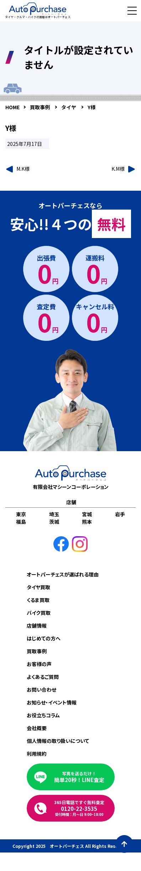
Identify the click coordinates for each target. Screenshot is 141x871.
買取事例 (37, 651)
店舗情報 (37, 625)
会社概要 (37, 728)
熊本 (87, 521)
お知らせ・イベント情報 (52, 702)
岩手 (120, 514)
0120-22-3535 (79, 808)
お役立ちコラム (43, 715)
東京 (21, 514)
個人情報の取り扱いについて (58, 740)
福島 (21, 521)
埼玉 (54, 514)
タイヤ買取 (38, 587)
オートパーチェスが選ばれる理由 (63, 574)
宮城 (87, 514)
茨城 (54, 521)
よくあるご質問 (43, 676)
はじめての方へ (44, 638)
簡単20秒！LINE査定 (79, 776)
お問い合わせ (41, 689)
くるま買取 (38, 599)
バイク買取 (39, 612)
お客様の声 (39, 663)
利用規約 (37, 753)
